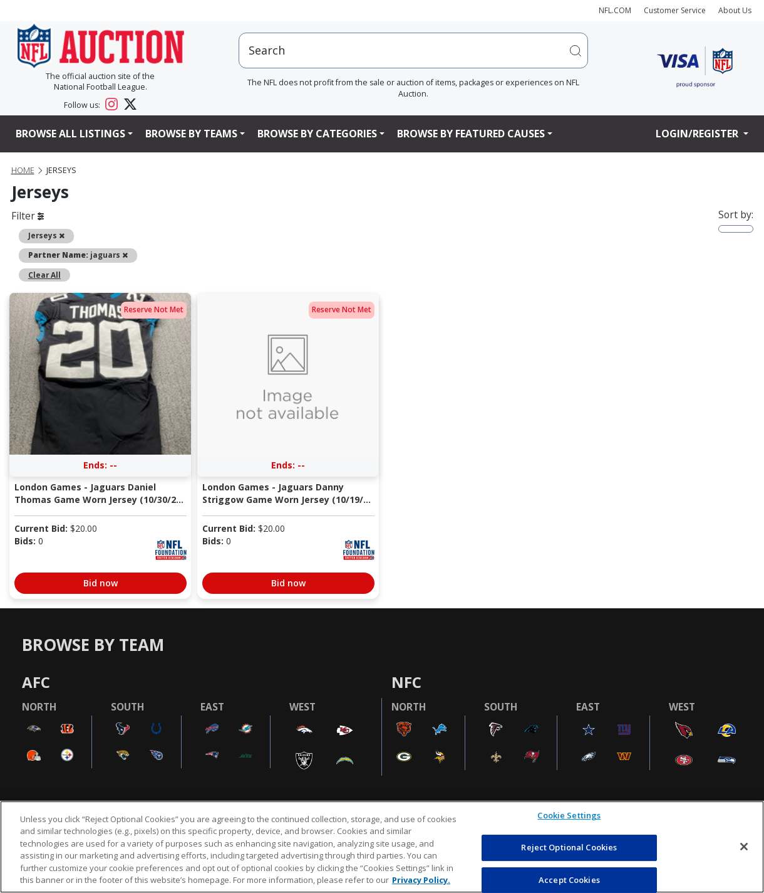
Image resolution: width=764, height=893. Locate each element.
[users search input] (413, 50)
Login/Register (698, 133)
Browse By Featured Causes (471, 133)
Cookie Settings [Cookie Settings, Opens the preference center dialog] (569, 816)
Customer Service (675, 10)
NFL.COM (615, 10)
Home (22, 170)
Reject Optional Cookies (569, 847)
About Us (734, 10)
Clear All (44, 275)
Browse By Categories (317, 133)
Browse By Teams (191, 133)
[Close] (744, 846)
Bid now (100, 583)
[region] (382, 847)
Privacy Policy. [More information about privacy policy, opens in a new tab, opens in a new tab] (421, 879)
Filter (27, 216)
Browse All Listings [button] (70, 133)
